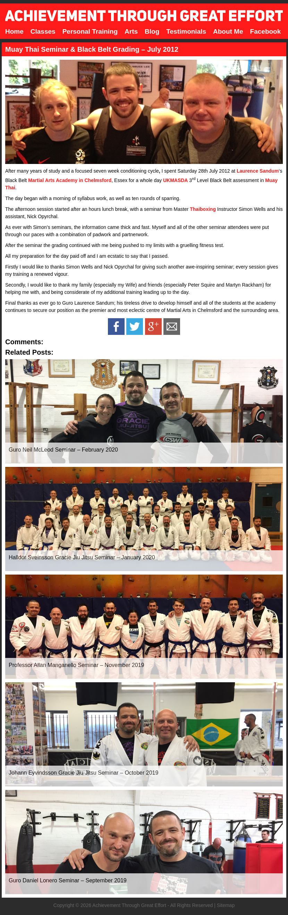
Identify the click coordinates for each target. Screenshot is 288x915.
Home (14, 31)
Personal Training (90, 31)
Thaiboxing (203, 209)
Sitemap (226, 905)
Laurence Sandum (258, 171)
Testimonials (186, 31)
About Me (228, 31)
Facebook (265, 31)
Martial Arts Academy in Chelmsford (69, 180)
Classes (43, 31)
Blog (152, 31)
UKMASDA (175, 180)
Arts (131, 31)
